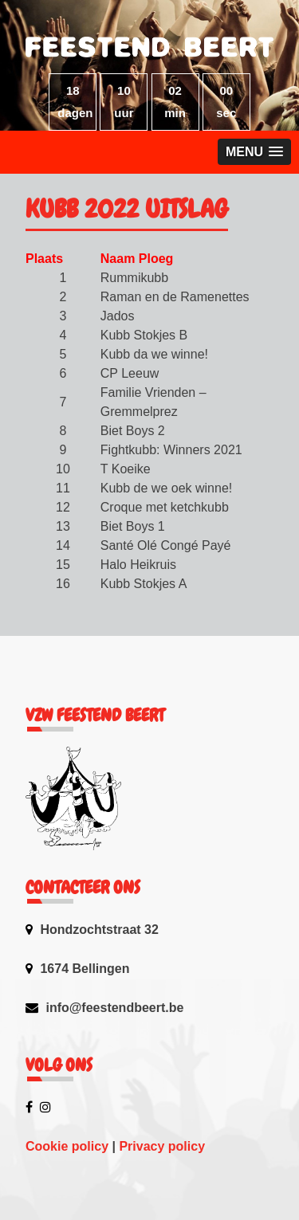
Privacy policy (162, 1146)
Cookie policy (67, 1146)
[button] (254, 152)
